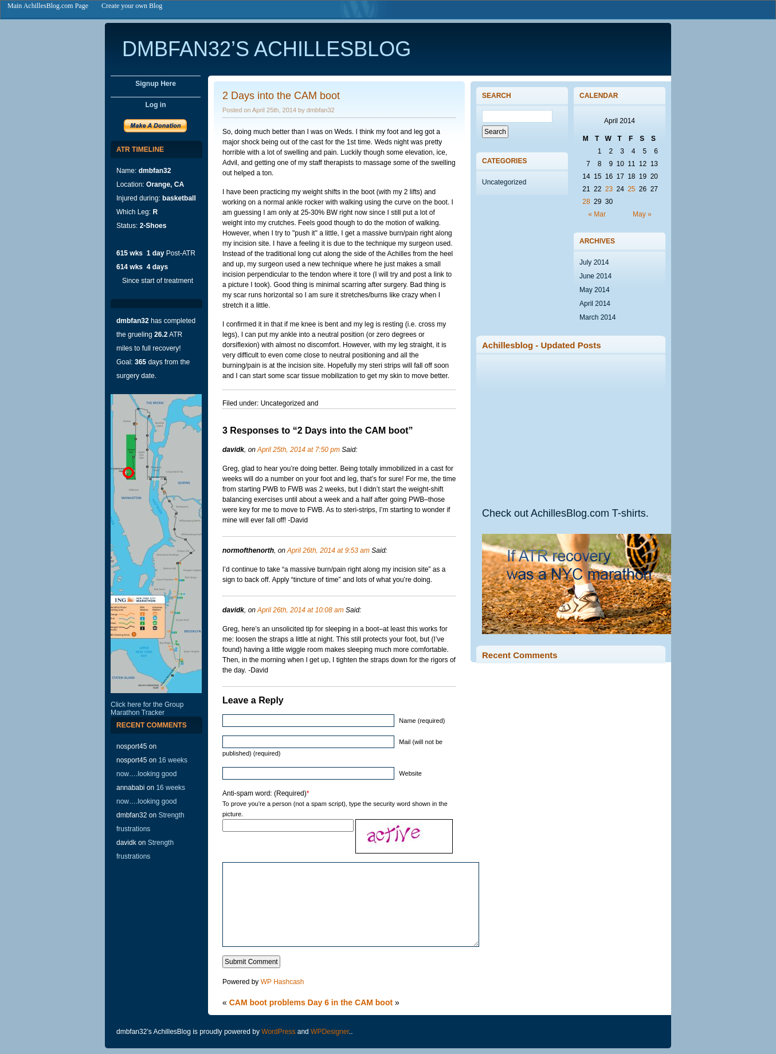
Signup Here (155, 84)
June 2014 (595, 276)
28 (586, 202)
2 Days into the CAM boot (281, 95)
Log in (156, 105)
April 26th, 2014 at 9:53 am (328, 550)
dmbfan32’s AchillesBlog (266, 49)
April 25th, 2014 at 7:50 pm (298, 450)
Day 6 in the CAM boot (350, 1002)
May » (642, 214)
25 (631, 189)
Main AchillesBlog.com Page (47, 6)
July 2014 (594, 262)
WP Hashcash (282, 982)
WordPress (278, 1032)
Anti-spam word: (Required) (264, 793)
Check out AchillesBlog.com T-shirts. (565, 513)
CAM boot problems (267, 1002)
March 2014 (597, 317)
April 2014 (594, 304)
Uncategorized (504, 182)
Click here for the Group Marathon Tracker (147, 709)
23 (609, 189)
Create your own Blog (131, 6)
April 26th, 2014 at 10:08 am (300, 610)
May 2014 (594, 290)
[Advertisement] (568, 430)
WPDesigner (330, 1032)
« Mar (597, 214)
